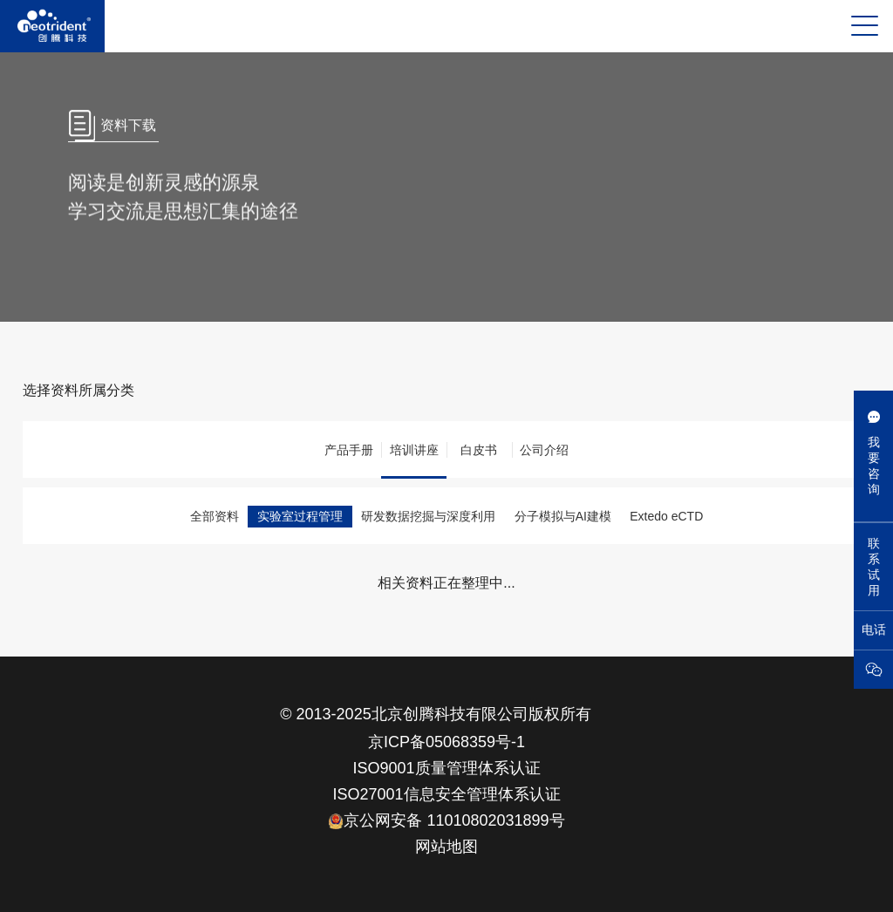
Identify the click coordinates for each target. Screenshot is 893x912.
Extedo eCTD (666, 516)
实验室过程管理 (300, 516)
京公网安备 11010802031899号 (446, 820)
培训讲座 (414, 450)
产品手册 (348, 450)
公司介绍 (544, 450)
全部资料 (214, 516)
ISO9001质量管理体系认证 (446, 768)
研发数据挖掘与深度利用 (428, 516)
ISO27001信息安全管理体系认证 (446, 794)
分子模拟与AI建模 (563, 516)
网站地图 (446, 846)
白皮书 (478, 450)
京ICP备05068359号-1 (446, 742)
